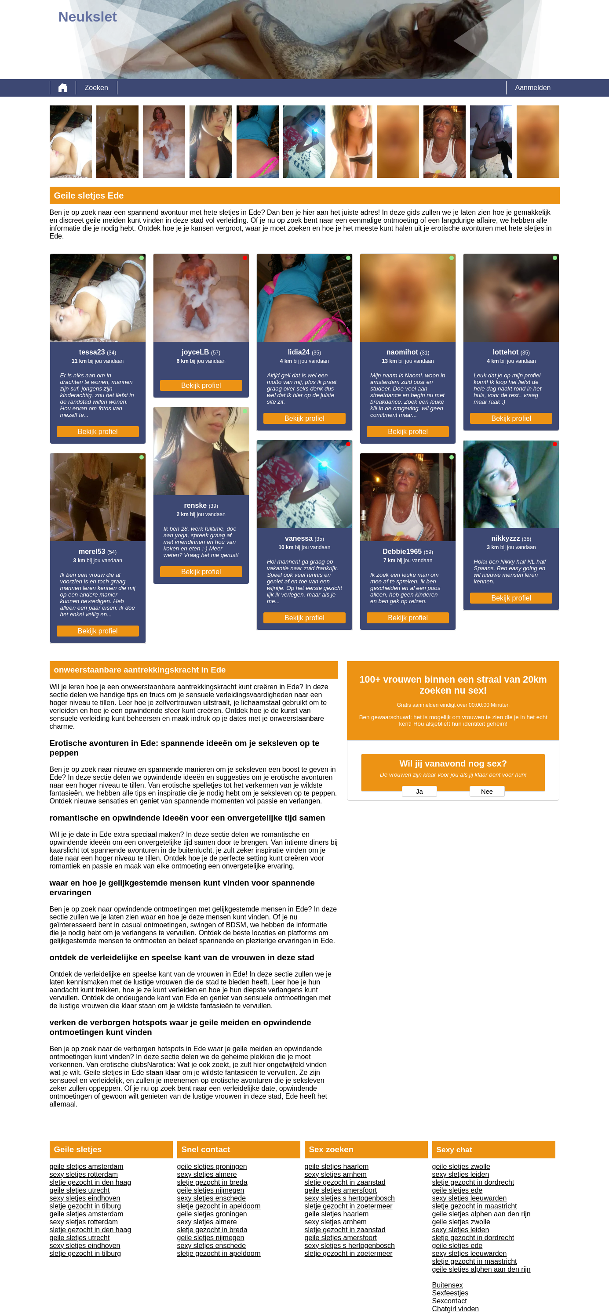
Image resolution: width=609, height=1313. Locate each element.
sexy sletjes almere (207, 1174)
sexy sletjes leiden (460, 1174)
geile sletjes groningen (212, 1166)
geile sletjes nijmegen (210, 1190)
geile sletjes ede (457, 1190)
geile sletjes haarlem (337, 1166)
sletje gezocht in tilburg (85, 1206)
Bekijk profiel (98, 431)
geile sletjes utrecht (80, 1190)
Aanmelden (533, 87)
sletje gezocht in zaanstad (345, 1182)
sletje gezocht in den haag (90, 1182)
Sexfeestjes (450, 1293)
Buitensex (447, 1285)
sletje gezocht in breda (212, 1182)
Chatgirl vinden (455, 1309)
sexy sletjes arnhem (336, 1174)
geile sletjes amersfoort (341, 1190)
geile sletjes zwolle (461, 1166)
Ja (419, 791)
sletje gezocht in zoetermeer (349, 1206)
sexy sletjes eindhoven (85, 1198)
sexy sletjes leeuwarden (469, 1198)
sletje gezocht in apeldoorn (219, 1206)
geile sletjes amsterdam (87, 1166)
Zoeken (96, 87)
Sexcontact (449, 1301)
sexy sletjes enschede (211, 1198)
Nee (487, 791)
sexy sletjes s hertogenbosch (350, 1198)
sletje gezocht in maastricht (474, 1206)
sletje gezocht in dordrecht (473, 1182)
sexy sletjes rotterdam (84, 1174)
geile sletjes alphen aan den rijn (481, 1214)
